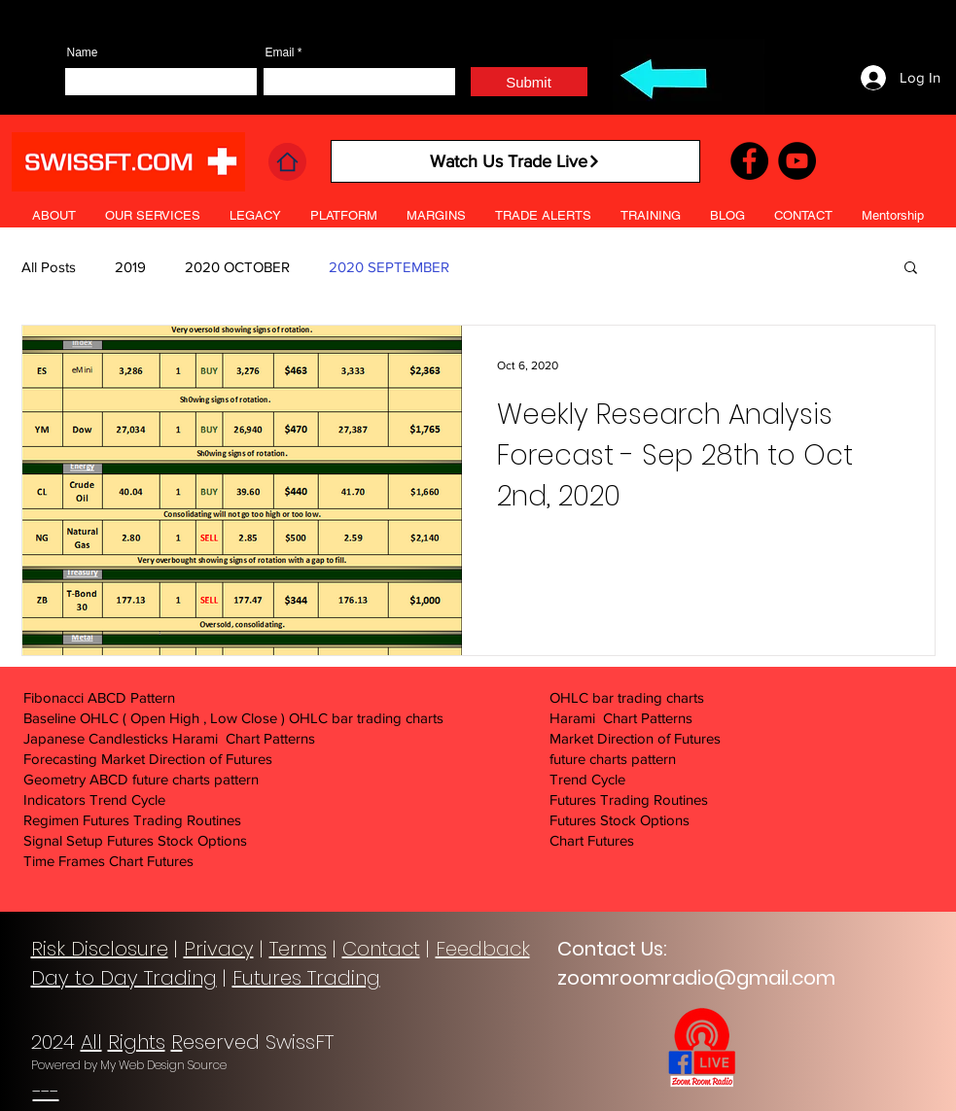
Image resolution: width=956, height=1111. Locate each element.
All (91, 1042)
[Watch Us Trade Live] (515, 161)
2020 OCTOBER (237, 267)
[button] (543, 215)
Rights (136, 1042)
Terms (298, 948)
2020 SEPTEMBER (389, 267)
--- (46, 1091)
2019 (130, 267)
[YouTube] (797, 161)
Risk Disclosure (99, 948)
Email (280, 52)
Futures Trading (306, 977)
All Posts (48, 267)
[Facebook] (749, 161)
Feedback (483, 948)
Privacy (219, 948)
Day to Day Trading (124, 977)
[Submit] (529, 81)
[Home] (287, 162)
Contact (381, 948)
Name (82, 52)
